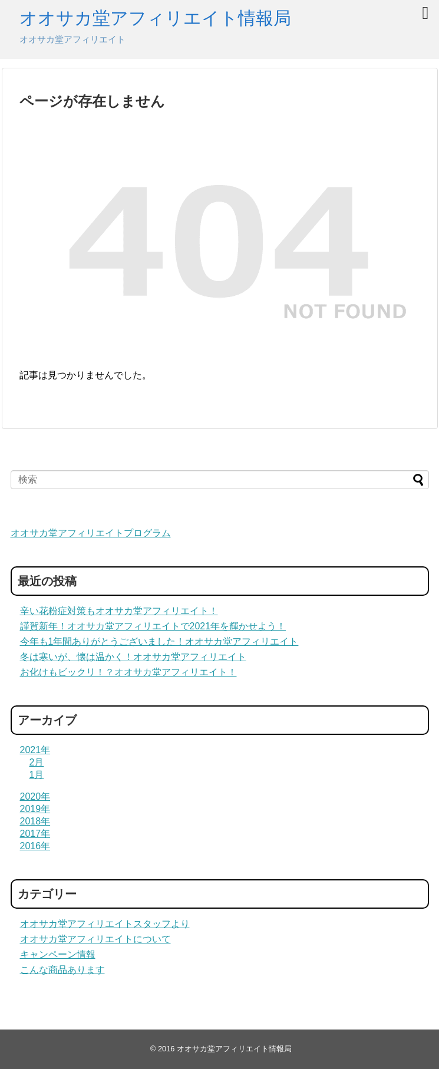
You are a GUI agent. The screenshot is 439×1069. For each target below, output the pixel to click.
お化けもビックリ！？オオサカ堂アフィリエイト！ (128, 672)
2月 (36, 762)
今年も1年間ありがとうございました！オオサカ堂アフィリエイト (159, 641)
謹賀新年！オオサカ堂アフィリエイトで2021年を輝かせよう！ (153, 626)
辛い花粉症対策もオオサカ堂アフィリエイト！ (119, 611)
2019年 (35, 809)
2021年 (35, 750)
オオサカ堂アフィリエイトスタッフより (105, 924)
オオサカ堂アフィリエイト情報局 (155, 18)
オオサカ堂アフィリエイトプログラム (91, 533)
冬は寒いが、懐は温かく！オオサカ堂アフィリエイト (133, 657)
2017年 (35, 834)
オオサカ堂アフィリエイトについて (95, 939)
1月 (36, 775)
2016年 (35, 846)
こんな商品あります (62, 970)
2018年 (35, 821)
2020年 (35, 796)
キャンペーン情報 (57, 954)
